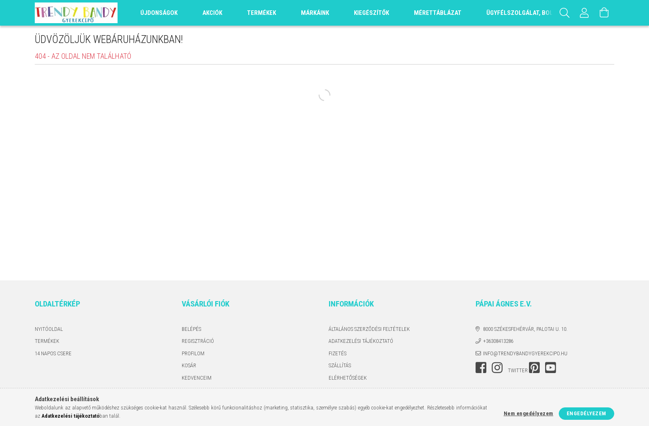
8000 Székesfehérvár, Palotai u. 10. (525, 329)
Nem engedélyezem (528, 413)
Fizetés (337, 353)
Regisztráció (198, 341)
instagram (497, 367)
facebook (481, 367)
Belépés (191, 329)
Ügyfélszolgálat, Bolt (521, 13)
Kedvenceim (197, 378)
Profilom (193, 353)
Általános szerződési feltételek (369, 329)
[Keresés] (564, 13)
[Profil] (584, 13)
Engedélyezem (586, 413)
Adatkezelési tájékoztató (361, 341)
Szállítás (340, 365)
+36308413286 (498, 341)
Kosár (189, 365)
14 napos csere (53, 353)
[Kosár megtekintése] (604, 13)
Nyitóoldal (49, 329)
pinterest (534, 367)
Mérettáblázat (438, 13)
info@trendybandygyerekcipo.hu (525, 353)
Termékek (47, 341)
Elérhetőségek (348, 378)
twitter (518, 370)
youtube (550, 367)
